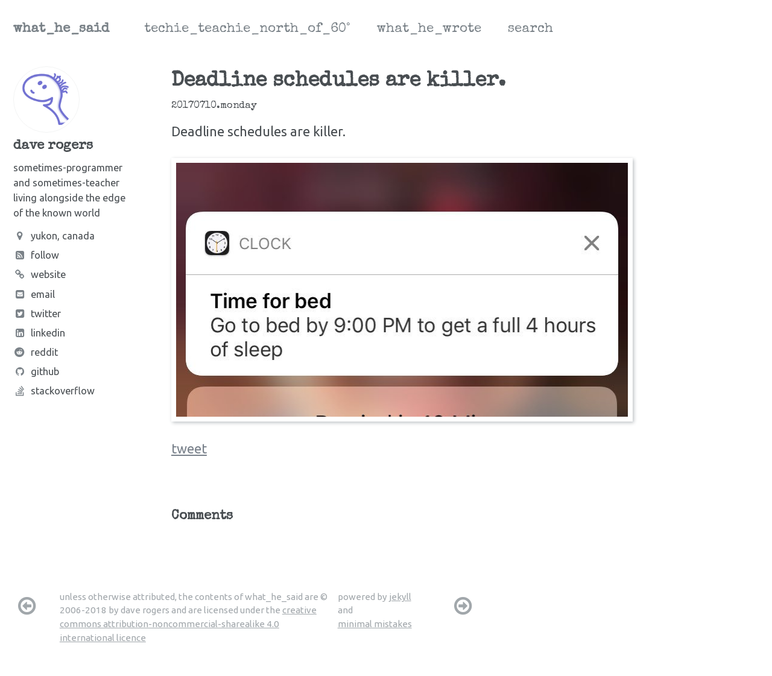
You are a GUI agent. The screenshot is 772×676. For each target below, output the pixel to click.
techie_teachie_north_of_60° (247, 29)
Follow (36, 255)
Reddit (35, 352)
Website (39, 274)
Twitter (37, 313)
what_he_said (61, 29)
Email (34, 294)
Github (36, 371)
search (530, 29)
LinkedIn (39, 332)
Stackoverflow (54, 390)
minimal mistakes (375, 624)
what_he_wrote (429, 29)
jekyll (400, 597)
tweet (189, 448)
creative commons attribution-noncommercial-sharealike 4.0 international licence (188, 623)
